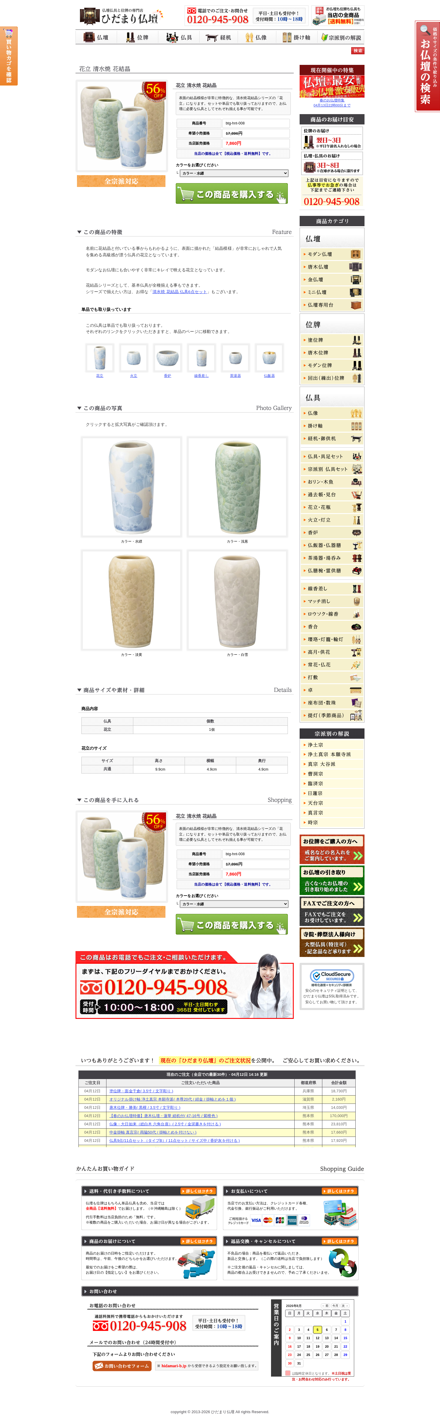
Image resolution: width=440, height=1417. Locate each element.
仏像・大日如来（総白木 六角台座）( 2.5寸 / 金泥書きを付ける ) (165, 1124)
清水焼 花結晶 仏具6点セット (179, 292)
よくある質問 (302, 1400)
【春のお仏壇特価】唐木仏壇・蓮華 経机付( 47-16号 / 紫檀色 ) (163, 1116)
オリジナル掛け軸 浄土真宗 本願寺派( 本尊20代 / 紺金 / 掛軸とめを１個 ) (172, 1099)
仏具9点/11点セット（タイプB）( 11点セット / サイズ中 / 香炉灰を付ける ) (174, 1140)
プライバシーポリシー (208, 1400)
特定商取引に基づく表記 (259, 1400)
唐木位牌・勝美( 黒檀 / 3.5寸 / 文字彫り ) (144, 1107)
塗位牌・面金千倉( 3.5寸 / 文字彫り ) (141, 1091)
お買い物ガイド (165, 1400)
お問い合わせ (336, 1400)
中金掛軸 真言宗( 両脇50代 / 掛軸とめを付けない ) (152, 1132)
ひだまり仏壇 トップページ (117, 1400)
